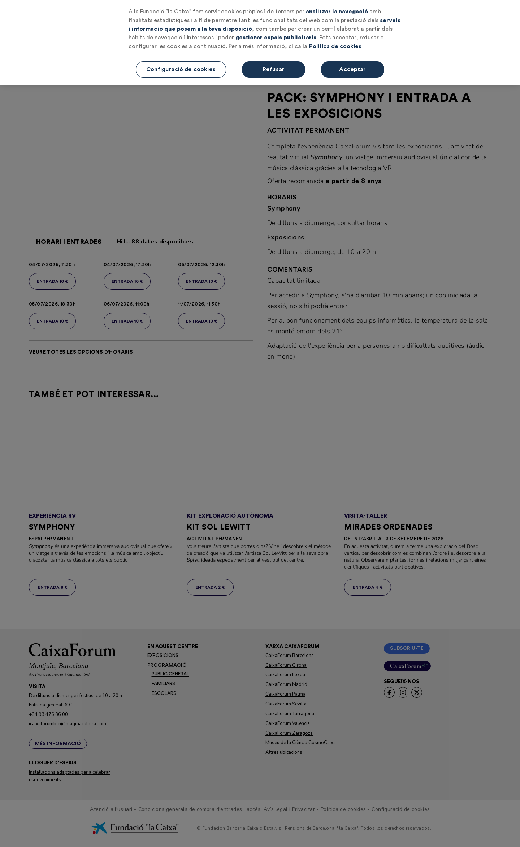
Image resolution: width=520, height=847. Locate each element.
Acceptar (352, 60)
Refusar (274, 60)
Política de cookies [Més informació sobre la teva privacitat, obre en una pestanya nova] (335, 37)
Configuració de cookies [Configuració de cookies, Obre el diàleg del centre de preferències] (181, 60)
